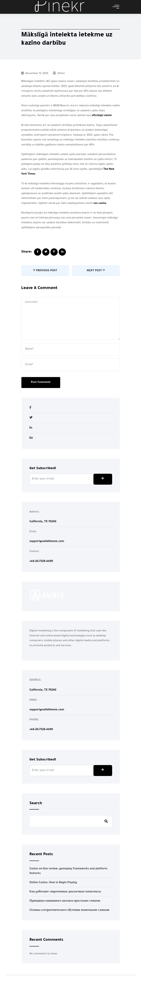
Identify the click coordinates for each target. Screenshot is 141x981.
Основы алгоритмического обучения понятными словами (69, 910)
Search (35, 803)
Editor (59, 73)
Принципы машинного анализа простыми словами (64, 901)
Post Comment (41, 382)
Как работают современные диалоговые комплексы (65, 892)
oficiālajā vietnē (102, 115)
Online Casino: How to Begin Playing (53, 882)
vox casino (99, 203)
